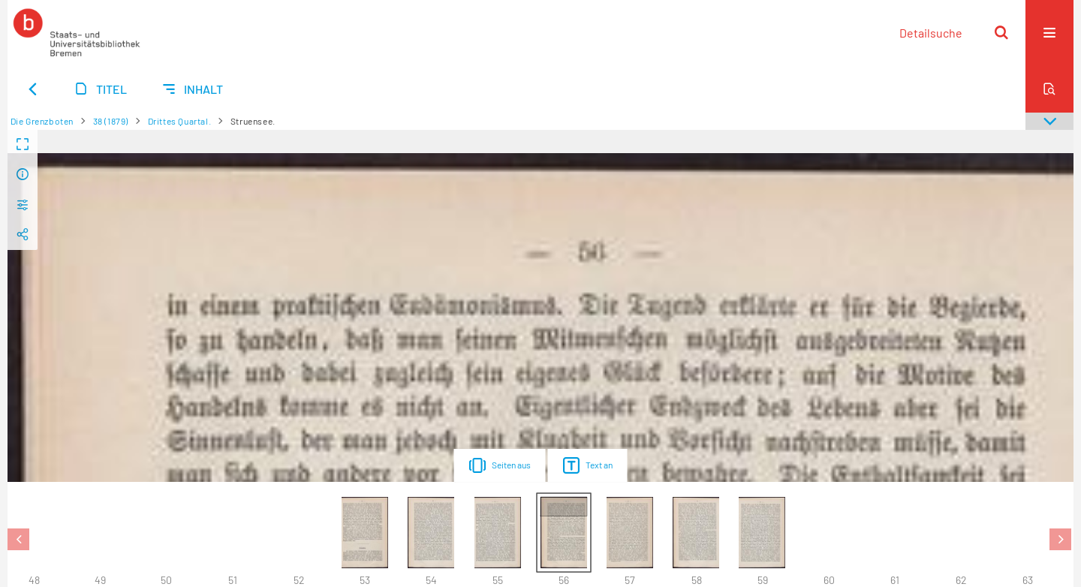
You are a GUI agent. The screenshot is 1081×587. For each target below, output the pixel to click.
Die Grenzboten (42, 121)
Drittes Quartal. (180, 121)
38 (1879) (110, 121)
